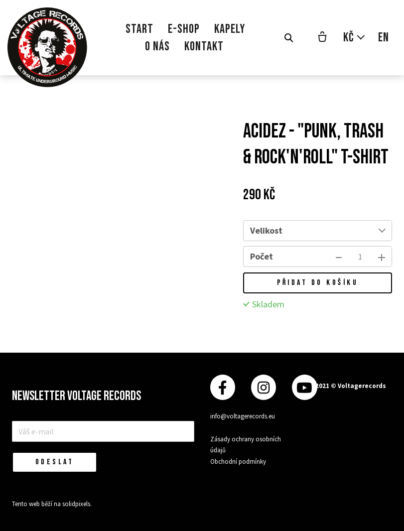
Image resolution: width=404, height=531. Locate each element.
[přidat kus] (382, 256)
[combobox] (340, 231)
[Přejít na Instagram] (263, 387)
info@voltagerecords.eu (242, 416)
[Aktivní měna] (354, 37)
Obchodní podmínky (238, 461)
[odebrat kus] (339, 256)
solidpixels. (77, 504)
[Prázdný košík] (322, 37)
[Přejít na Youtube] (304, 387)
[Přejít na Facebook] (222, 387)
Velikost (266, 230)
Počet (261, 256)
